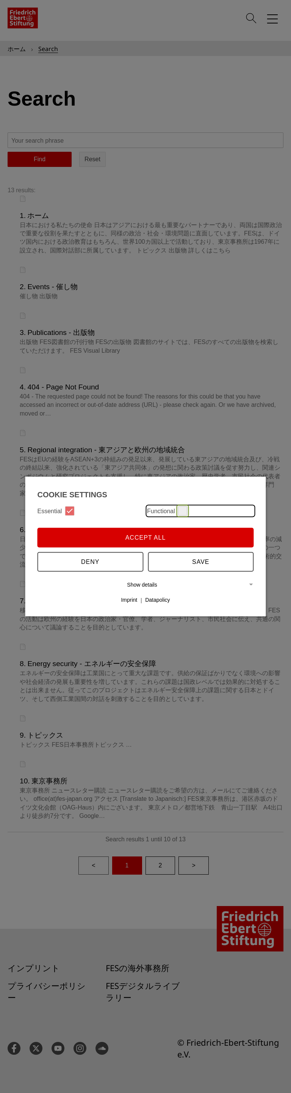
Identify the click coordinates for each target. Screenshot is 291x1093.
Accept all (145, 537)
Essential (56, 511)
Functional (167, 511)
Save (201, 561)
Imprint (129, 600)
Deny (90, 561)
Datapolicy (157, 600)
